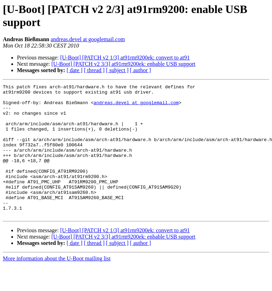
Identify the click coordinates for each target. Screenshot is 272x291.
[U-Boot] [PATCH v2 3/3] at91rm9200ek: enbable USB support (123, 64)
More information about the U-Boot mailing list (57, 285)
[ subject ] (117, 70)
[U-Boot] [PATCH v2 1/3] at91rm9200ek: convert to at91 (125, 58)
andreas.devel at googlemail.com (88, 39)
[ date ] (74, 70)
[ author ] (140, 70)
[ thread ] (94, 70)
